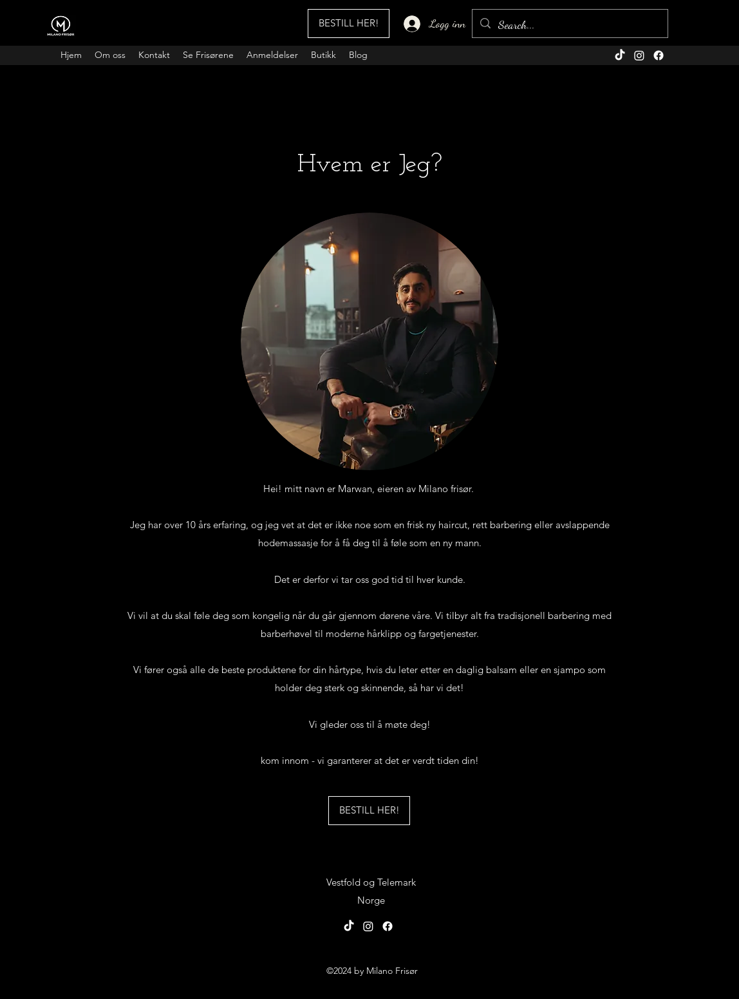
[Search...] (569, 25)
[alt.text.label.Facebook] (658, 55)
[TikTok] (619, 55)
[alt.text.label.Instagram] (639, 55)
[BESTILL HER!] (348, 23)
